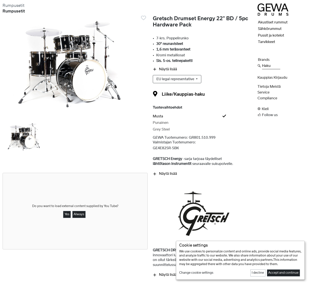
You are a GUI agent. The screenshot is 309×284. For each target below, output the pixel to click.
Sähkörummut (270, 29)
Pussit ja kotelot (271, 35)
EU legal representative (175, 79)
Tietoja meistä (269, 86)
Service (264, 92)
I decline (258, 272)
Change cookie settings (196, 272)
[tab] (204, 116)
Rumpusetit (13, 6)
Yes (67, 214)
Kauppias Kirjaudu (272, 77)
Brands (264, 59)
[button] (282, 108)
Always (79, 214)
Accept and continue (283, 272)
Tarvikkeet (266, 42)
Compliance (267, 98)
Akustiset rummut (273, 22)
